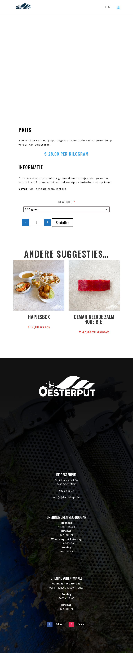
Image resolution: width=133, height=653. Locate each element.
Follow (59, 624)
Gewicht (66, 201)
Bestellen (62, 222)
